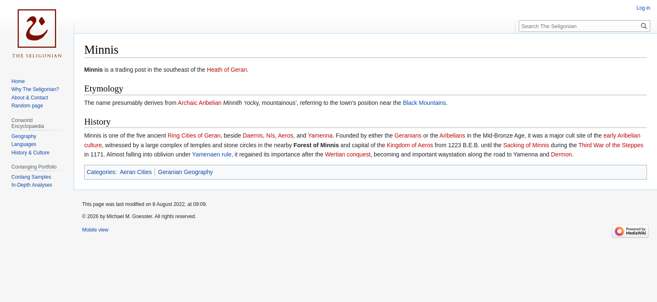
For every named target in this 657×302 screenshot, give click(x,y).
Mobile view (95, 230)
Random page (27, 106)
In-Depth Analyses (31, 185)
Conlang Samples (31, 177)
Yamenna (320, 135)
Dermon (561, 154)
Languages (23, 144)
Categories (101, 172)
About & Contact (29, 98)
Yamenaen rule (211, 154)
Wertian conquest (348, 154)
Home (18, 81)
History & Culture (30, 153)
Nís (270, 135)
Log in (643, 8)
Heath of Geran (227, 69)
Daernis (253, 135)
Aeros (285, 135)
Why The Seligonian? (35, 89)
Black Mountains (424, 102)
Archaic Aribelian (199, 102)
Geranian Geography (185, 172)
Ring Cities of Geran (194, 135)
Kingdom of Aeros (410, 145)
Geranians (408, 135)
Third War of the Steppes (611, 145)
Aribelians (452, 135)
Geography (23, 136)
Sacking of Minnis (526, 145)
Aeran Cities (136, 172)
